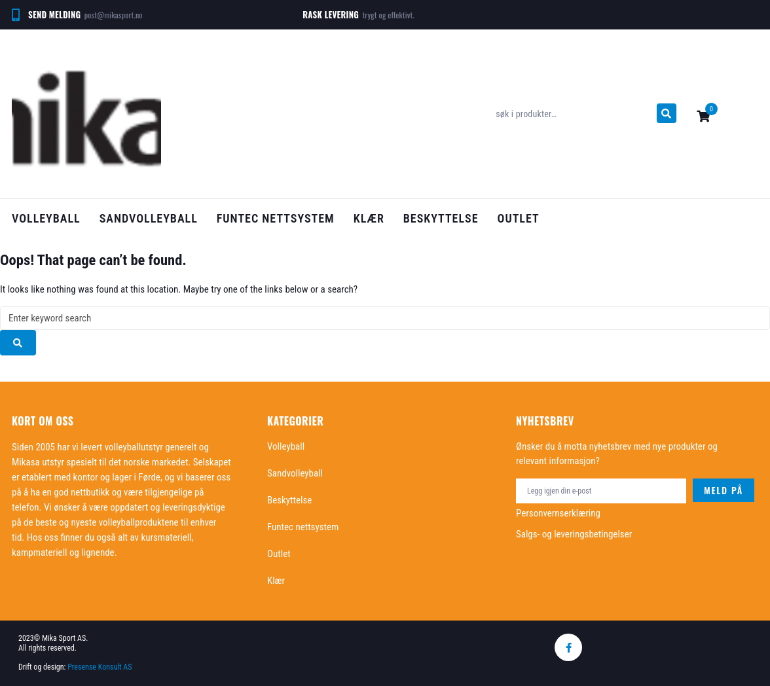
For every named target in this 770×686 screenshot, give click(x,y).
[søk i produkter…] (572, 114)
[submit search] (666, 113)
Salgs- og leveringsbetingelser (574, 534)
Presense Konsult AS (100, 667)
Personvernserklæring (558, 513)
